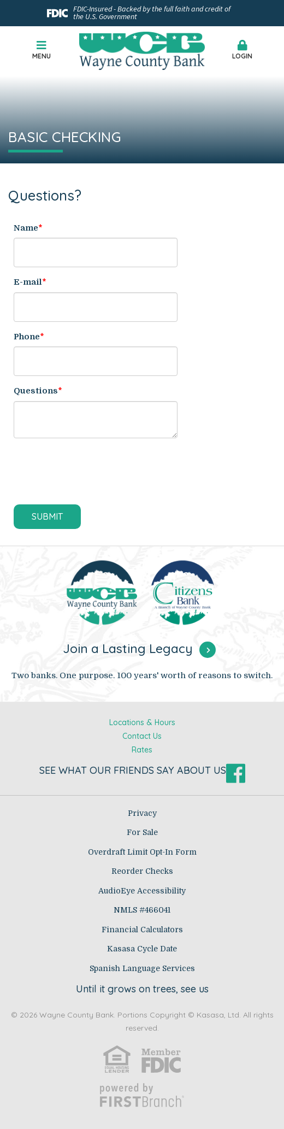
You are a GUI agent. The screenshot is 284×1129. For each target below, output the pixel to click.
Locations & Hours (142, 722)
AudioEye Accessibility (142, 890)
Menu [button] (41, 50)
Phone (27, 337)
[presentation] (97, 472)
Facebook (235, 773)
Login (242, 50)
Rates (142, 750)
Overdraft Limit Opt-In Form (142, 852)
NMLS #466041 (142, 909)
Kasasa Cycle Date (142, 948)
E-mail (28, 282)
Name (26, 228)
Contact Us (142, 736)
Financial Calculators (142, 929)
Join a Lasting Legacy (128, 648)
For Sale (142, 832)
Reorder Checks (142, 871)
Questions (36, 391)
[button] (242, 51)
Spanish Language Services (142, 968)
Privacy (142, 813)
